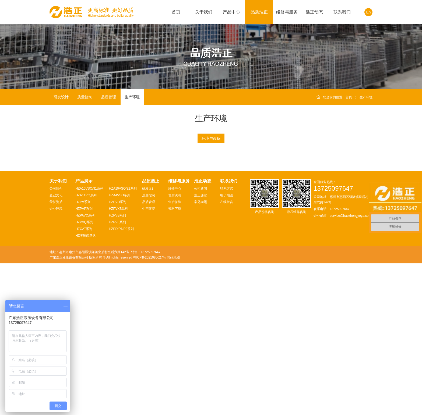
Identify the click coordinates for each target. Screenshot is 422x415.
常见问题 (200, 353)
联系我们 (342, 12)
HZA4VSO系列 (119, 347)
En (368, 12)
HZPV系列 (82, 353)
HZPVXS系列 (118, 360)
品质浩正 (259, 12)
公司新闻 (200, 340)
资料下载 (174, 360)
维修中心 (174, 340)
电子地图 (226, 347)
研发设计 (61, 97)
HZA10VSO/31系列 (89, 340)
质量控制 (84, 97)
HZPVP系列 (84, 360)
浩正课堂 (200, 347)
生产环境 (132, 97)
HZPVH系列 (117, 353)
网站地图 (173, 409)
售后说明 (174, 347)
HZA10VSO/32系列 (122, 340)
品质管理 (108, 97)
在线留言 (226, 353)
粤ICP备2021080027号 (149, 409)
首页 (176, 12)
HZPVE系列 (117, 374)
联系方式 (226, 340)
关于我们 (203, 12)
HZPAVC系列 (84, 367)
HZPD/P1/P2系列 (121, 380)
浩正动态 (314, 12)
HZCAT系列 (83, 380)
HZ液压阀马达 (85, 387)
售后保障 (174, 353)
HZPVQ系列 (84, 374)
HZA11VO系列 (86, 347)
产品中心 (231, 12)
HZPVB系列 (117, 367)
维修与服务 (287, 12)
